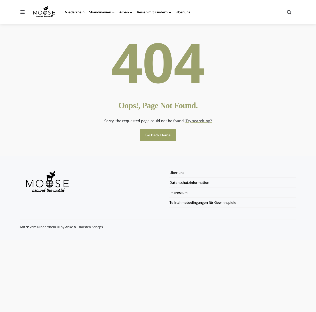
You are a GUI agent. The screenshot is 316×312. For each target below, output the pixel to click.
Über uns (183, 12)
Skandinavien (100, 12)
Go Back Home (158, 135)
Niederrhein (75, 12)
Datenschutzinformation (189, 182)
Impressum (178, 192)
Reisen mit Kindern (152, 12)
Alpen (124, 12)
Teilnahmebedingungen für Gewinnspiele (202, 202)
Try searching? (199, 120)
